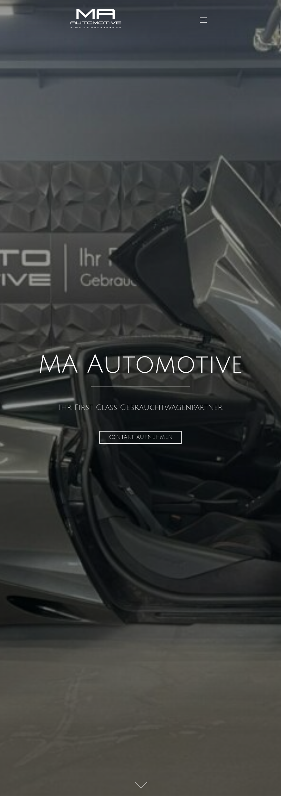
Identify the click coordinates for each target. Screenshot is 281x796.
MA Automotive (140, 364)
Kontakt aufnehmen (140, 437)
